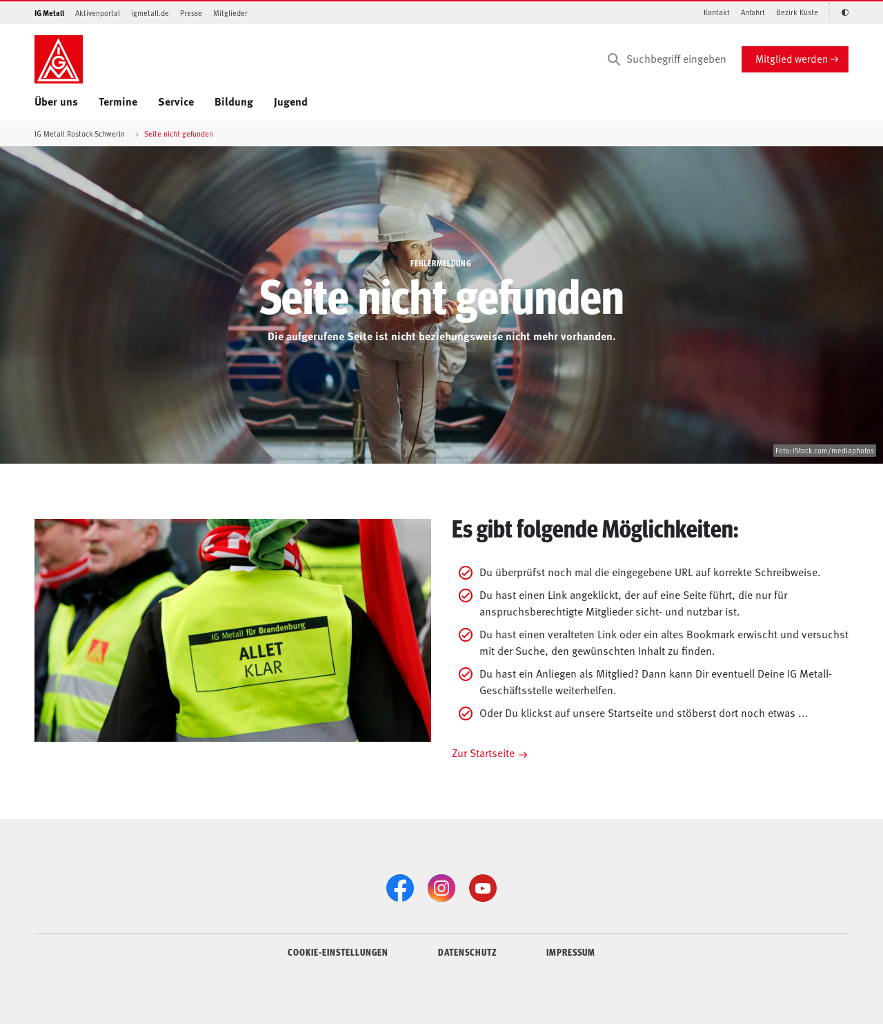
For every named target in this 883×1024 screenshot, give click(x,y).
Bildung (234, 101)
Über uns (56, 101)
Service (176, 101)
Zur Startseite (483, 752)
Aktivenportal (97, 13)
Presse (191, 13)
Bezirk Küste (797, 12)
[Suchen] (614, 59)
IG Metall (49, 13)
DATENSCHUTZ (467, 951)
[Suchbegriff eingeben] (665, 59)
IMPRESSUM (570, 951)
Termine (118, 101)
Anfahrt (753, 12)
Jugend (291, 101)
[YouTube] (483, 888)
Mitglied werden (791, 58)
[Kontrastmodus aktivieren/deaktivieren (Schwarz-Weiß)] (839, 13)
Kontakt (717, 12)
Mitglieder (230, 13)
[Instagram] (441, 888)
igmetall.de (150, 13)
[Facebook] (400, 888)
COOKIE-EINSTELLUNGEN (338, 951)
